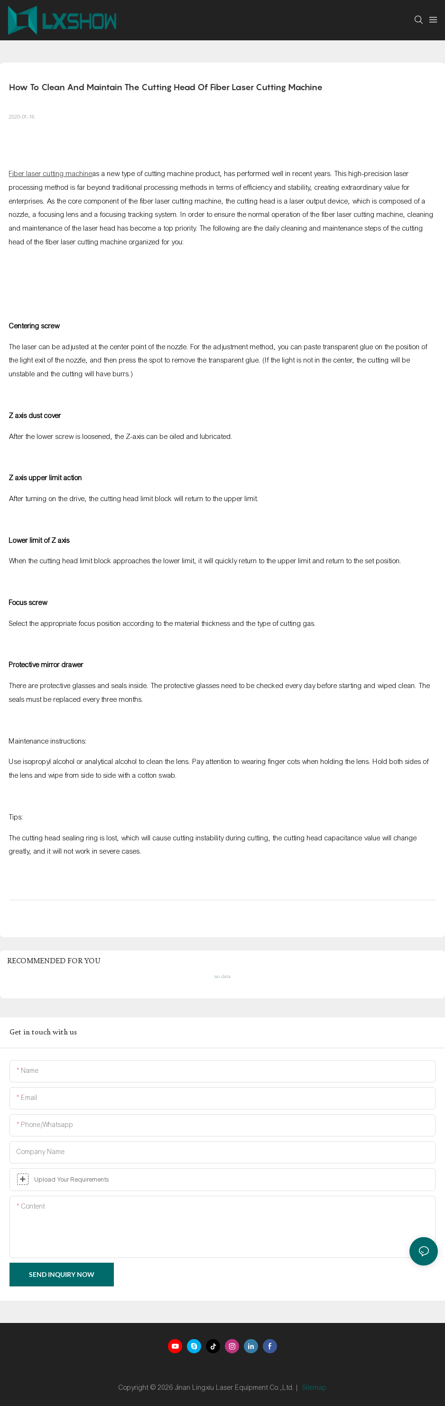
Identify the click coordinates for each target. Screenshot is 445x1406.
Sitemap (315, 1388)
